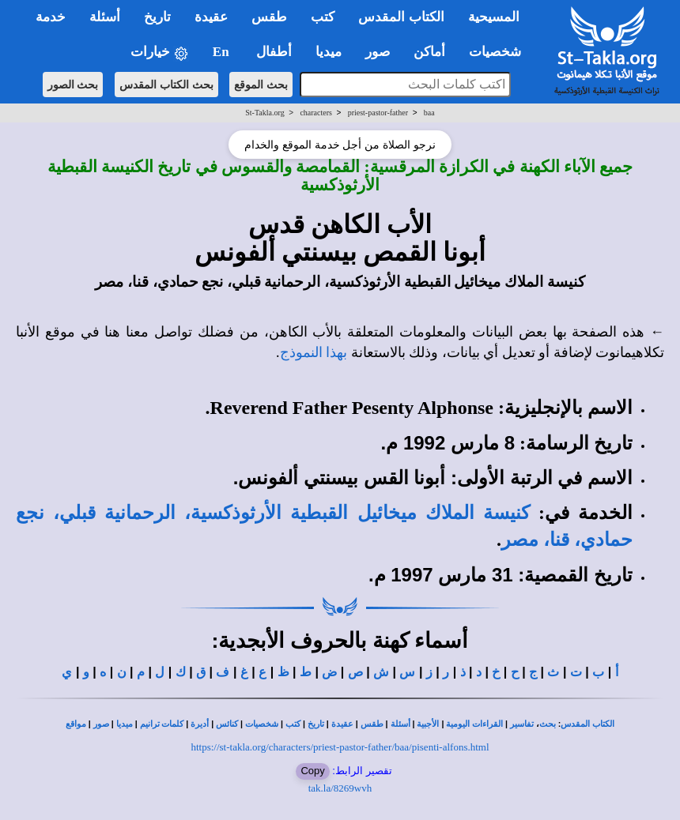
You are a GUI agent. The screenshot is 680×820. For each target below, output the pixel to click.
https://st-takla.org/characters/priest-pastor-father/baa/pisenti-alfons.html (340, 747)
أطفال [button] (274, 51)
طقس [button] (269, 16)
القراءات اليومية (474, 724)
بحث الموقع (261, 84)
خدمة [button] (51, 16)
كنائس (227, 724)
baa (429, 112)
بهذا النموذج (314, 352)
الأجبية (428, 724)
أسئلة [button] (104, 16)
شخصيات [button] (500, 51)
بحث (547, 724)
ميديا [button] (328, 51)
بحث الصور (73, 84)
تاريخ (316, 724)
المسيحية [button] (493, 16)
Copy (312, 771)
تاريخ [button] (157, 16)
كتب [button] (322, 16)
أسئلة (400, 724)
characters (316, 112)
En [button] (222, 51)
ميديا (124, 724)
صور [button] (377, 51)
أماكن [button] (429, 51)
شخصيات (261, 724)
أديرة (200, 724)
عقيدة (342, 724)
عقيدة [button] (211, 16)
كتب (292, 724)
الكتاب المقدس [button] (401, 16)
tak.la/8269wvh (340, 788)
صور (101, 724)
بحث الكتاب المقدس (166, 84)
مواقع (76, 724)
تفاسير (522, 724)
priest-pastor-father (378, 112)
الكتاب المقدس (587, 724)
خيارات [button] (159, 52)
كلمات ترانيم (162, 724)
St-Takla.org (264, 112)
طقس (372, 724)
